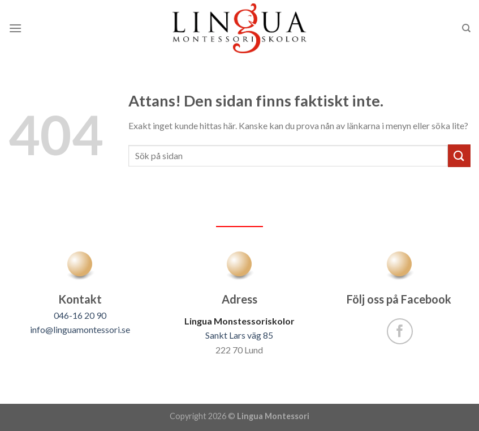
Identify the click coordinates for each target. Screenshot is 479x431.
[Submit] (459, 155)
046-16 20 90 (80, 315)
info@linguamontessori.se (80, 329)
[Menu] (15, 28)
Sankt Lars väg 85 (239, 335)
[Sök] (466, 28)
